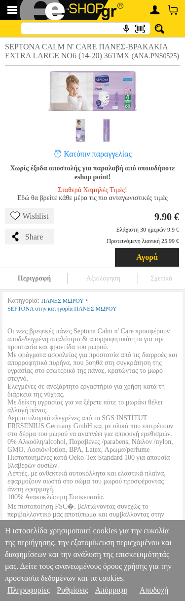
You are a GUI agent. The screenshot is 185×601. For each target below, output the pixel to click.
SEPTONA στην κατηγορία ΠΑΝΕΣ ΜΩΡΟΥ (62, 308)
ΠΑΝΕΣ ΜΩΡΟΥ (62, 300)
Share (26, 236)
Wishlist (29, 216)
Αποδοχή (154, 590)
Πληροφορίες (28, 590)
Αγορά (147, 257)
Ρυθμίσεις (72, 590)
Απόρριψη (111, 590)
